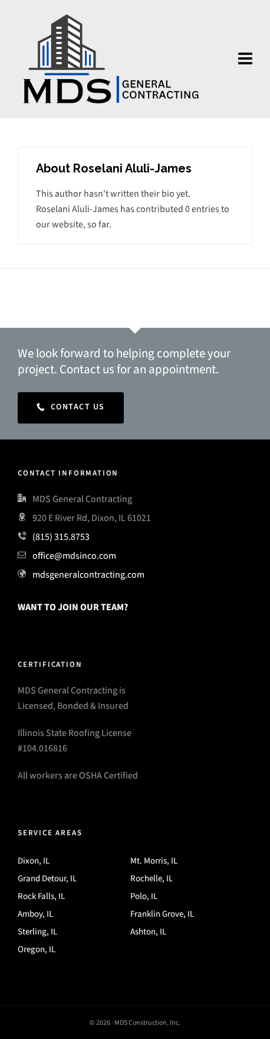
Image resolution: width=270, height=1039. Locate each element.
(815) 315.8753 (61, 536)
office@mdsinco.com (74, 555)
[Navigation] (245, 59)
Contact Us (71, 406)
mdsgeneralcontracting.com (88, 574)
